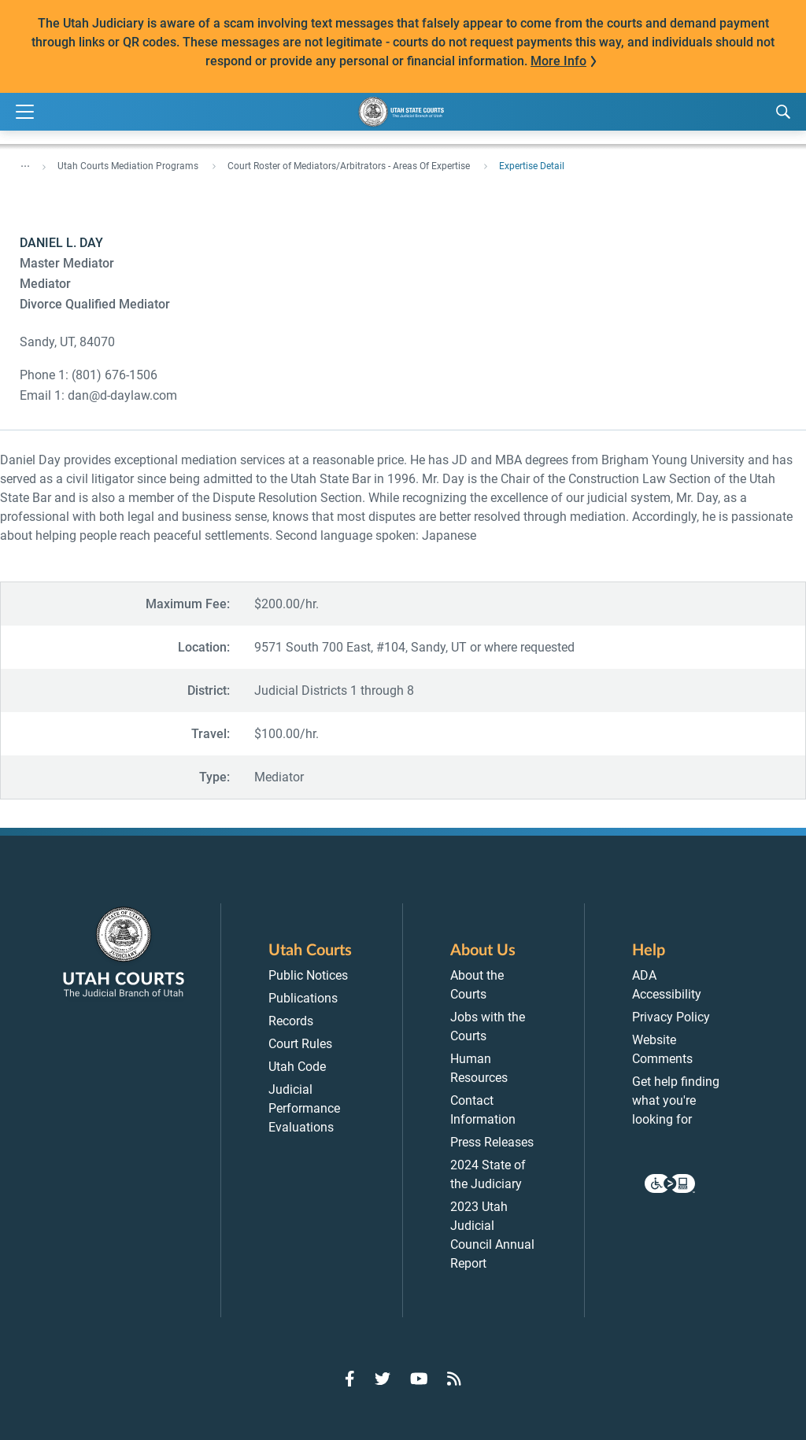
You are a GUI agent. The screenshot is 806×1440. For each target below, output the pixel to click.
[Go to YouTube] (419, 1378)
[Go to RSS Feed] (454, 1378)
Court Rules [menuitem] (300, 1043)
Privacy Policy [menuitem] (671, 1017)
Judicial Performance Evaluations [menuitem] (304, 1108)
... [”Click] (25, 163)
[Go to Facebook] (349, 1378)
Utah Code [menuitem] (297, 1066)
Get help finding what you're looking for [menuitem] (675, 1100)
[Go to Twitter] (382, 1378)
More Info (558, 61)
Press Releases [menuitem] (492, 1142)
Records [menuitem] (290, 1021)
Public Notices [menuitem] (308, 975)
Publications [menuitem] (303, 998)
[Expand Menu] (25, 112)
